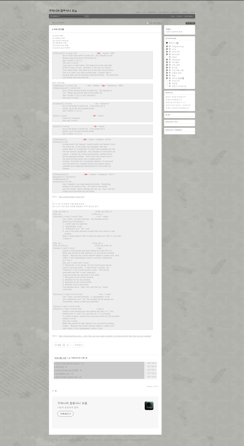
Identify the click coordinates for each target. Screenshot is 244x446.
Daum (125, 440)
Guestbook (175, 12)
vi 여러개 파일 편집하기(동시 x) (67, 363)
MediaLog (152, 12)
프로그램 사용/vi (155, 23)
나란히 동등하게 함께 (67, 407)
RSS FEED (192, 23)
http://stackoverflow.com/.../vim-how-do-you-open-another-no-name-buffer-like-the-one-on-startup (104, 335)
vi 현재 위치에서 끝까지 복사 (66, 376)
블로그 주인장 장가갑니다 (176, 97)
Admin (185, 12)
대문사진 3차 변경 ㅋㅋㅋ (175, 102)
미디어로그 (70, 440)
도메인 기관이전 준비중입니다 (177, 108)
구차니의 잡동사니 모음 (63, 11)
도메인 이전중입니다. (174, 99)
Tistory (145, 440)
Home (138, 12)
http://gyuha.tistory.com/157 (71, 196)
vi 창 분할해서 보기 (62, 373)
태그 (63, 440)
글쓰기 (99, 440)
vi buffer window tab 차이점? (66, 370)
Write (192, 12)
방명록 (86, 440)
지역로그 (79, 440)
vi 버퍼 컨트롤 (58, 29)
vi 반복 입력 (59, 366)
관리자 (92, 440)
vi (69, 357)
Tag (144, 12)
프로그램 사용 (60, 357)
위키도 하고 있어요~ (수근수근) (178, 105)
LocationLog (163, 12)
